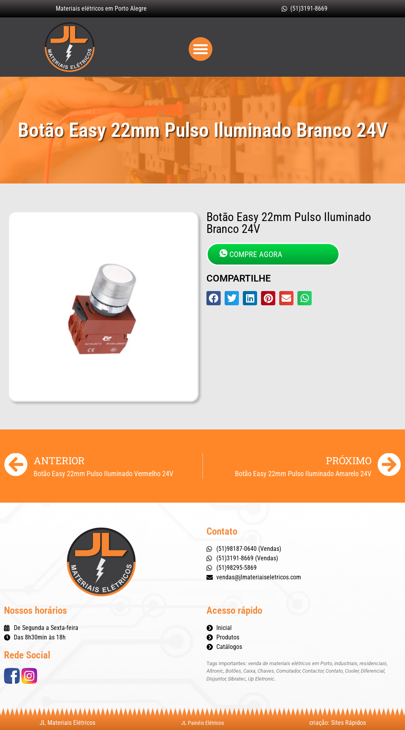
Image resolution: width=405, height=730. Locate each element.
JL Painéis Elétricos (202, 723)
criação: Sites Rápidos (337, 722)
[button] (200, 49)
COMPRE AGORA (251, 254)
